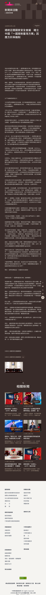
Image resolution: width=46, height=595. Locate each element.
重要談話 (7, 500)
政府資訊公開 (20, 579)
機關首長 (7, 552)
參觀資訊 (7, 527)
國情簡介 (26, 527)
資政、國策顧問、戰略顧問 (13, 554)
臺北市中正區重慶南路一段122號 (26, 589)
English (37, 25)
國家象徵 (26, 535)
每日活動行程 (28, 497)
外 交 (7, 502)
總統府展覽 (8, 532)
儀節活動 (7, 557)
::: (1, 1)
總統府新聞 (27, 492)
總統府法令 (8, 560)
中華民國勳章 (28, 538)
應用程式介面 (30, 579)
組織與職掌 (8, 549)
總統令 (26, 494)
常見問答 (26, 581)
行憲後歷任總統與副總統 (12, 519)
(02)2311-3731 (25, 591)
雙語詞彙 (19, 581)
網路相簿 (26, 502)
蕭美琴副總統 (9, 516)
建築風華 (7, 530)
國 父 (26, 532)
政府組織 (26, 541)
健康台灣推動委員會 (11, 494)
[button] (42, 297)
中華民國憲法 (28, 530)
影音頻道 (26, 500)
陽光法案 (37, 579)
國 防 (7, 505)
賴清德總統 (8, 513)
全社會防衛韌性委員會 (11, 497)
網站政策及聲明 (10, 579)
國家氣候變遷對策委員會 (12, 492)
